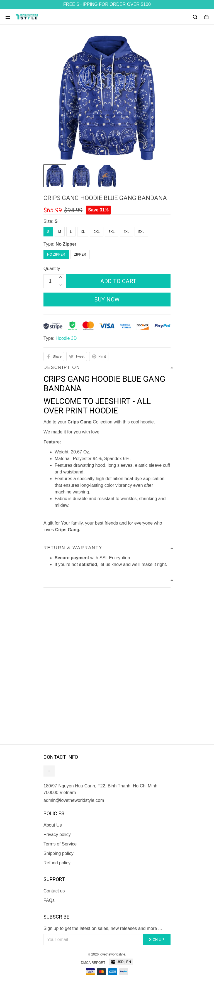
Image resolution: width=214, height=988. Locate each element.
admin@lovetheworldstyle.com (73, 800)
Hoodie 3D (66, 338)
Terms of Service (60, 844)
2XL (96, 232)
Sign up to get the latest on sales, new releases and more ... (102, 928)
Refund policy (56, 862)
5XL (141, 232)
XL (83, 232)
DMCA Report (93, 963)
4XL (126, 232)
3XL (112, 232)
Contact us (54, 891)
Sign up (156, 939)
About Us (52, 825)
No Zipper (66, 244)
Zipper (80, 254)
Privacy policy (57, 834)
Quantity (51, 268)
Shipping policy (58, 853)
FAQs (49, 900)
